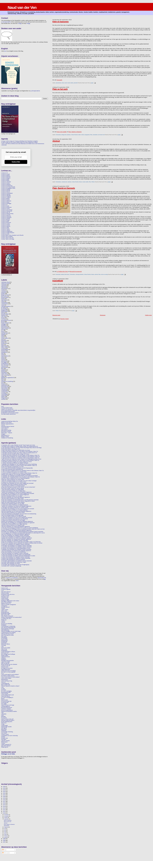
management (87, 134)
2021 (4, 795)
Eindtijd (3, 737)
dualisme (69, 134)
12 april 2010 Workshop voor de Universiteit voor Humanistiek (15, 554)
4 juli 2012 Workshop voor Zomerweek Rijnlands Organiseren (15, 534)
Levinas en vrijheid (5, 230)
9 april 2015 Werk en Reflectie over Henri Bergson (13, 502)
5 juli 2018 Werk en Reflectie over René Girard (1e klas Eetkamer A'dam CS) (19, 465)
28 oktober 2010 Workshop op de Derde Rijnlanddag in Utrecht (15, 548)
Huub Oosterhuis (5, 328)
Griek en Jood (4, 588)
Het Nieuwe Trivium (6, 431)
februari (6, 835)
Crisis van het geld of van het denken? (10, 674)
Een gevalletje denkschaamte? (8, 411)
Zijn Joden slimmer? (6, 592)
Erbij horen (3, 723)
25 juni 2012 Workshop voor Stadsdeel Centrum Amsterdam (15, 535)
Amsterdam (58, 274)
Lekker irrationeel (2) (6, 744)
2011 (4, 811)
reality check (4, 373)
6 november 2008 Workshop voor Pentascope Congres (13, 562)
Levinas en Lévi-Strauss (6, 209)
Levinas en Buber (5, 179)
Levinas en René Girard (6, 407)
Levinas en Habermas (6, 201)
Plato (91, 134)
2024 (4, 790)
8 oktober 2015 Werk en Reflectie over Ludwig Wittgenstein (15, 494)
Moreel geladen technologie (7, 628)
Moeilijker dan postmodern (7, 660)
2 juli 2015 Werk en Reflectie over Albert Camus (12, 498)
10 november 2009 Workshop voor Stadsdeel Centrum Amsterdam (16, 561)
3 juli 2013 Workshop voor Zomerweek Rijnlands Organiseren (15, 526)
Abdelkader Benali (5, 282)
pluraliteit (76, 82)
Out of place (4, 733)
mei (5, 831)
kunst (2, 344)
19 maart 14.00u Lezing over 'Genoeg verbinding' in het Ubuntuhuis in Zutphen (19, 141)
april (5, 832)
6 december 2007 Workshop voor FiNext (10, 563)
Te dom (3, 688)
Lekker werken (4, 609)
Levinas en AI (4, 173)
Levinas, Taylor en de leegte (7, 239)
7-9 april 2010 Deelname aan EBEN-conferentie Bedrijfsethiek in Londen (18, 555)
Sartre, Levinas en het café (7, 719)
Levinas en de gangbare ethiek (8, 188)
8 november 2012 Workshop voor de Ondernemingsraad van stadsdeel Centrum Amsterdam (22, 531)
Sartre (2, 380)
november (6, 816)
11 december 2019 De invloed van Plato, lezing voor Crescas (15, 454)
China (2, 301)
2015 (4, 804)
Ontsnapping (4, 637)
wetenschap (4, 395)
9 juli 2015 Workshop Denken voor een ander (11, 496)
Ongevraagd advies (5, 669)
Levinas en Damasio (6, 184)
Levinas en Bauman (5, 176)
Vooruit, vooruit (5, 734)
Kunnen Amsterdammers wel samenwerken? (11, 617)
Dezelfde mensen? (5, 607)
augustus (6, 827)
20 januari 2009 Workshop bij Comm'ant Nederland (13, 559)
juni (5, 830)
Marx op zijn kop (5, 663)
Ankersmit (3, 287)
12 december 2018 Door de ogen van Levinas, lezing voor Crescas (16, 461)
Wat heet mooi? (4, 667)
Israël (66, 82)
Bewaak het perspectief (76, 271)
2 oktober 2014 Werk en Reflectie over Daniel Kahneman (14, 510)
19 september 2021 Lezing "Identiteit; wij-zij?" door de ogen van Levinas (18, 445)
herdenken (3, 325)
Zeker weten (4, 611)
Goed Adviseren (5, 427)
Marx (2, 353)
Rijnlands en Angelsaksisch (7, 377)
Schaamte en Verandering (7, 438)
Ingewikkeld (57, 281)
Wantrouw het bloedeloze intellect (9, 711)
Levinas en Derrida (5, 190)
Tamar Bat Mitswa (5, 696)
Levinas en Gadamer (6, 197)
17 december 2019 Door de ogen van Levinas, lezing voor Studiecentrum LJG (19, 452)
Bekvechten (4, 729)
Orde (2, 712)
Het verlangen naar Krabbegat (8, 654)
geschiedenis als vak (6, 320)
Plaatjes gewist (4, 747)
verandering (4, 390)
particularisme (4, 367)
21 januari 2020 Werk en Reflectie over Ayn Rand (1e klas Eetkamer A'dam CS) (19, 451)
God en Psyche (4, 693)
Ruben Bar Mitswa (5, 644)
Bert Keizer (66, 274)
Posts (4, 850)
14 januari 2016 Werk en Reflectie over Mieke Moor (13, 491)
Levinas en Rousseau (6, 222)
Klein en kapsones (60, 21)
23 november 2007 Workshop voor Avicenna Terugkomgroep (15, 564)
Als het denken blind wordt (7, 695)
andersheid (3, 286)
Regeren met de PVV (6, 603)
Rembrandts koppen (5, 613)
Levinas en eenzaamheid (6, 193)
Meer (17, 580)
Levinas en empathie (6, 195)
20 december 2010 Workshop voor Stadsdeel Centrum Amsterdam (16, 545)
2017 (4, 801)
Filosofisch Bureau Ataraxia (7, 426)
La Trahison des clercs (62, 271)
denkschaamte (4, 311)
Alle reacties (6, 853)
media (2, 354)
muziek (3, 358)
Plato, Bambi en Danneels (75, 131)
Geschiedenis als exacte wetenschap (9, 735)
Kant (2, 339)
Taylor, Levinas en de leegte (7, 705)
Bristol (2, 698)
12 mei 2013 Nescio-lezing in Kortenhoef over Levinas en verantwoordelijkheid (19, 527)
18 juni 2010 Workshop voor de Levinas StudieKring (13, 552)
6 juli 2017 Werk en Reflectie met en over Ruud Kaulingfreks (15, 478)
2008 (4, 840)
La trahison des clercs (6, 618)
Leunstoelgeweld (5, 683)
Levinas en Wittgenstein (6, 231)
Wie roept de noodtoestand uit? (8, 627)
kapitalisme (4, 340)
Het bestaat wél (4, 653)
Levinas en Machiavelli (6, 211)
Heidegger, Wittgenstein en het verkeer (10, 600)
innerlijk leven (4, 333)
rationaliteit (95, 134)
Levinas (3, 348)
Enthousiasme (4, 640)
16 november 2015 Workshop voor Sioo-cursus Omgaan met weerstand (17, 493)
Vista (2, 646)
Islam (63, 82)
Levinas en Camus (5, 183)
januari (6, 837)
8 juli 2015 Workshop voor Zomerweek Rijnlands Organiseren (15, 497)
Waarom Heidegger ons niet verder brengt (10, 631)
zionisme (3, 399)
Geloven (3, 622)
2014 (4, 806)
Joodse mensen (4, 598)
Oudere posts (148, 315)
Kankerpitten (4, 650)
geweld (3, 321)
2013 (4, 808)
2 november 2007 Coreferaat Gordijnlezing (11, 566)
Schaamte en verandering (7, 381)
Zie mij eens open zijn (6, 701)
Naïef (2, 715)
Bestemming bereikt (6, 692)
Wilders (93, 181)
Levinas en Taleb (5, 227)
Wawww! (3, 682)
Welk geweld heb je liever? (7, 633)
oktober (6, 817)
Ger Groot (3, 319)
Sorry (2, 406)
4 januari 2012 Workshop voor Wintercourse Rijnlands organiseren (16, 538)
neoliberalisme (4, 363)
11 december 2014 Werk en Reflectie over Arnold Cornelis (14, 507)
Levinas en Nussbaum (6, 217)
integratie (3, 334)
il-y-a (2, 330)
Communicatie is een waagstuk (8, 632)
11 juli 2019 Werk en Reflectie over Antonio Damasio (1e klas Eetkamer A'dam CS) (20, 456)
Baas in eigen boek (5, 684)
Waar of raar (4, 649)
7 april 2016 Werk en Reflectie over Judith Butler (12, 489)
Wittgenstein (4, 398)
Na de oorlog (4, 639)
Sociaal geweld (4, 702)
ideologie (3, 329)
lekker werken (81, 134)
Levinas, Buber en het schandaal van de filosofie (12, 235)
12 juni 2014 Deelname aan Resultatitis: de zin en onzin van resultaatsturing (18, 513)
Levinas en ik (4, 204)
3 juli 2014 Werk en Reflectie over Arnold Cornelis (13, 512)
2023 (4, 791)
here (5, 51)
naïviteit (96, 274)
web (19, 23)
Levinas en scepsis (5, 223)
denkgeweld (63, 134)
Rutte (2, 379)
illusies (80, 181)
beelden (62, 274)
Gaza (2, 687)
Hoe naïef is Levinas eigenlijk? (8, 672)
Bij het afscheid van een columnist (9, 664)
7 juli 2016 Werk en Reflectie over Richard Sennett (13, 485)
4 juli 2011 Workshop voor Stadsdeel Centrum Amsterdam (14, 540)
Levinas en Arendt (5, 174)
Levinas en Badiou (5, 175)
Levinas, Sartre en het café (7, 237)
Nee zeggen (4, 362)
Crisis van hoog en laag (6, 681)
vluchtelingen (4, 394)
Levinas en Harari (5, 202)
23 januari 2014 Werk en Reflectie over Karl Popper (13, 520)
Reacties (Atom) (64, 318)
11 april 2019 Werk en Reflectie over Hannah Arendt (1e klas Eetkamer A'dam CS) (20, 457)
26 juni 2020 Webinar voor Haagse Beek (10, 449)
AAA (2, 590)
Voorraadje (59, 80)
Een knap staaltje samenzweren (8, 414)
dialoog (3, 312)
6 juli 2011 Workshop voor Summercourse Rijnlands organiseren (16, 539)
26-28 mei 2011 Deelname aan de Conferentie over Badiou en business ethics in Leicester (21, 543)
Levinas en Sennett (5, 225)
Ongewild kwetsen (5, 656)
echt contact (4, 316)
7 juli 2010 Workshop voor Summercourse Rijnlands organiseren (16, 550)
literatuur (3, 351)
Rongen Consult (5, 436)
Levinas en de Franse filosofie (8, 187)
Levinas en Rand (5, 221)
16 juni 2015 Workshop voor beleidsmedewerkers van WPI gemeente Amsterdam (20, 499)
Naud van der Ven (22, 7)
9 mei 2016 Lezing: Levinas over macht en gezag (12, 488)
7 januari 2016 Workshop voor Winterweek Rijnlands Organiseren (16, 492)
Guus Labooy (4, 429)
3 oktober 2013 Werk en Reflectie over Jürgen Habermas (14, 524)
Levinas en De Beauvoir (6, 185)
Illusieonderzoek (42, 577)
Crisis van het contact (6, 678)
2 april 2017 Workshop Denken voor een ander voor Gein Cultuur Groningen (18, 480)
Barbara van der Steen (6, 422)
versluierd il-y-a (5, 391)
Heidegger (3, 324)
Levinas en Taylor (5, 229)
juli (5, 828)
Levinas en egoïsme (5, 194)
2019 (4, 798)
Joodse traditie (70, 82)
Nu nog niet (4, 717)
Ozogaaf (3, 434)
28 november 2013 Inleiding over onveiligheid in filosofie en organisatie (18, 522)
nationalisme (4, 361)
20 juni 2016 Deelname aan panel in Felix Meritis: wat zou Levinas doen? (18, 487)
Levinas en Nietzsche (6, 216)
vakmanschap (4, 389)
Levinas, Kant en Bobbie (7, 236)
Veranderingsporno (5, 706)
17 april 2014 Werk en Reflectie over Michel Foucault (13, 516)
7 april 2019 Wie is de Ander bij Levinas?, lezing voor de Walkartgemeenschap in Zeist (21, 459)
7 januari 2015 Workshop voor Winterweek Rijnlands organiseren (16, 506)
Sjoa (2, 382)
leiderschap (3, 345)
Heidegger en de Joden (8, 754)
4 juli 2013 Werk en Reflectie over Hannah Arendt (12, 525)
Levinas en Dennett (5, 189)
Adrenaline (3, 714)
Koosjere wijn (4, 738)
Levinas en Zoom (5, 234)
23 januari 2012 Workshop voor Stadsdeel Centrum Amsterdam (15, 536)
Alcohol (3, 743)
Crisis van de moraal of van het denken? (10, 677)
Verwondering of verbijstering (8, 626)
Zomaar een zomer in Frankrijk (8, 670)
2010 (4, 813)
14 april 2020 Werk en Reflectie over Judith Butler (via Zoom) (15, 450)
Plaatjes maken (4, 655)
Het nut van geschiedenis (7, 710)
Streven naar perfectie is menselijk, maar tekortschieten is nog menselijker (18, 410)
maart (5, 834)
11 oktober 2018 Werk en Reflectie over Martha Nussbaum (14, 463)
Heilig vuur (4, 620)
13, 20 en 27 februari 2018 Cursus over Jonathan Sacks (13, 471)
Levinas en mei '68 (5, 212)
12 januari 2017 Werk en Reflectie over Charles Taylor (13, 482)
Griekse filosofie (74, 134)
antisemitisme (58, 82)
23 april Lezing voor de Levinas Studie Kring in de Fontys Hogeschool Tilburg (19, 142)
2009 (4, 838)
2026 (4, 786)
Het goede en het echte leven (7, 594)
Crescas (3, 425)
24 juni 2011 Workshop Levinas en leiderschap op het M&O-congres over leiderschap (21, 541)
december (6, 814)
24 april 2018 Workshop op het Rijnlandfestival (12, 469)
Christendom (58, 134)
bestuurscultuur (4, 297)
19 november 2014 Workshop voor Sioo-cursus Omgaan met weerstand (17, 508)
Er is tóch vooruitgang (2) (7, 697)
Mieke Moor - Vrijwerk (6, 432)
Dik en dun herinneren (6, 602)
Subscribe (16, 162)
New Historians (4, 365)
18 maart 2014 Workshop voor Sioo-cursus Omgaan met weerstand (16, 517)
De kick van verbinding (6, 623)
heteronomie (4, 326)
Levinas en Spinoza (5, 226)
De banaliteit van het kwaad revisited (9, 412)
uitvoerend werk (101, 134)
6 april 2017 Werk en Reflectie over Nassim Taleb (12, 479)
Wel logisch (4, 728)
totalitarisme (4, 385)
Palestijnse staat (5, 597)
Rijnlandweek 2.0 (5, 435)
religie (2, 376)
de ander (3, 307)
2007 (4, 842)
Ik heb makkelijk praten (6, 721)
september (6, 819)
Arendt (2, 289)
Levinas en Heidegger (6, 203)
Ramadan (3, 716)
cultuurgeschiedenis (79, 274)
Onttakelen (3, 730)
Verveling (3, 645)
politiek (3, 371)
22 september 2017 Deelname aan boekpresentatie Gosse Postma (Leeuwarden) (19, 475)
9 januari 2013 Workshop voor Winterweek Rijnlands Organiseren (16, 530)
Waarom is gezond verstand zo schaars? (10, 686)
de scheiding (4, 309)
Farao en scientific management (8, 604)
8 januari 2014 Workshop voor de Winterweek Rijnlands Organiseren (17, 521)
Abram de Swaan (5, 283)
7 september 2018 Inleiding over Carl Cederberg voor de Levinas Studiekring (19, 464)
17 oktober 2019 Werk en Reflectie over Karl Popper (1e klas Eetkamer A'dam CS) (20, 455)
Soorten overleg (5, 593)
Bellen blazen (4, 742)
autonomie (3, 292)
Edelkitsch (3, 659)
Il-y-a (2, 673)
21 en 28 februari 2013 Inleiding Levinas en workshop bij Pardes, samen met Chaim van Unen (22, 529)
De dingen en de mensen (6, 668)
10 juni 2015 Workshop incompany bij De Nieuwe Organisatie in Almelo (18, 501)
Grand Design (4, 725)
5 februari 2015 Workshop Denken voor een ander (12, 503)
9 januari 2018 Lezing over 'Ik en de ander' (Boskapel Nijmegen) (16, 474)
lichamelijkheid (4, 349)
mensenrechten (4, 356)
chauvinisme (4, 300)
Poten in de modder (62, 131)
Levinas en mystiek (5, 215)
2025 (4, 788)
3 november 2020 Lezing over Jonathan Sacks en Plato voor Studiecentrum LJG (19, 446)
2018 (4, 800)
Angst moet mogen (5, 661)
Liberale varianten (5, 740)
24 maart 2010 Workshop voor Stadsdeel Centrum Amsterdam (15, 557)
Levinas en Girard (5, 199)
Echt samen (4, 636)
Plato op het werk (60, 89)
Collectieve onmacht (6, 709)
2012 (4, 809)
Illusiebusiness (4, 679)
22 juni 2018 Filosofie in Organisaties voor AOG (12, 466)
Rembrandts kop (5, 612)
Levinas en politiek (5, 218)
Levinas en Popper (5, 220)
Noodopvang (4, 641)
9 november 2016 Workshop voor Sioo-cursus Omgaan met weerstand (17, 483)
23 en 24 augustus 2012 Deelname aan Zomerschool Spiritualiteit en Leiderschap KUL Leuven (23, 533)
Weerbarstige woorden (6, 726)
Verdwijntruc (4, 606)
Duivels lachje (4, 700)
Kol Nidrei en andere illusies (7, 675)
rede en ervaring (104, 274)
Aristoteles (3, 291)
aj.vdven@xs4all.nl (6, 22)
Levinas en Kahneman (6, 207)
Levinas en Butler (5, 180)
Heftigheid (3, 625)
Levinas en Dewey (5, 192)
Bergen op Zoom (5, 295)
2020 (4, 796)
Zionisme (3, 658)
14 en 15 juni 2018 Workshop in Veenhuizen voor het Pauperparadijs (17, 468)
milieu (2, 357)
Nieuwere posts (56, 315)
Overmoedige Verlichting (7, 731)
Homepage (102, 315)
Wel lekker (3, 739)
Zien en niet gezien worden (7, 635)
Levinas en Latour (5, 208)
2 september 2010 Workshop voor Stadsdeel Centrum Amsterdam (16, 549)
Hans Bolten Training (6, 430)
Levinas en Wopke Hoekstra (7, 232)
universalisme (4, 387)
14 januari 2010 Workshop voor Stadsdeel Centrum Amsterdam (15, 558)
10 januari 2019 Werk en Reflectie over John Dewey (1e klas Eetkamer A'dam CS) (20, 460)
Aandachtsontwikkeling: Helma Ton (9, 421)
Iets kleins (3, 689)
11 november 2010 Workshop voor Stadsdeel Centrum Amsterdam (16, 547)
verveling (3, 393)
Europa (3, 317)
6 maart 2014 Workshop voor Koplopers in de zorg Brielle (14, 519)
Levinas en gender (5, 198)
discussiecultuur (5, 314)
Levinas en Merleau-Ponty (7, 213)
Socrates (3, 384)
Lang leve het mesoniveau (7, 409)
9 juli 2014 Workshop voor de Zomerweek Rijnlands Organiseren (16, 511)
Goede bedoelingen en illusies (8, 651)
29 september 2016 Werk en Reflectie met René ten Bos (14, 484)
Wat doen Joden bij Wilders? (7, 720)
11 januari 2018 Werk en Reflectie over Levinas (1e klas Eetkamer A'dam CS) (19, 473)
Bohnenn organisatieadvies (7, 424)
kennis (2, 342)
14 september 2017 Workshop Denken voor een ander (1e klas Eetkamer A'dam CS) (20, 477)
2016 (4, 803)
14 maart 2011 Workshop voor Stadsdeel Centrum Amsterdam (15, 544)
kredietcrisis (4, 343)
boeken (3, 298)
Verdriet (3, 608)
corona (2, 305)
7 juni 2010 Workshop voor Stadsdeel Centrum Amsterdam (14, 553)
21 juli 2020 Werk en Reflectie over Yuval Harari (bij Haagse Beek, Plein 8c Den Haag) (21, 447)
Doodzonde (4, 642)
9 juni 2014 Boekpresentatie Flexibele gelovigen (12, 515)
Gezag (2, 724)
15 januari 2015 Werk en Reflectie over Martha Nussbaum (14, 505)
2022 (4, 793)
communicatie (64, 181)
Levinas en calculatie (6, 181)
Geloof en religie (5, 599)
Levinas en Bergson (5, 178)
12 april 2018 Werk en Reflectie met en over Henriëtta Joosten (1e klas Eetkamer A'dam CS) (22, 470)
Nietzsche (3, 366)
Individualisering (5, 630)
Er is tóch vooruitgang (6, 691)
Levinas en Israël (5, 206)
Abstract (56, 141)
